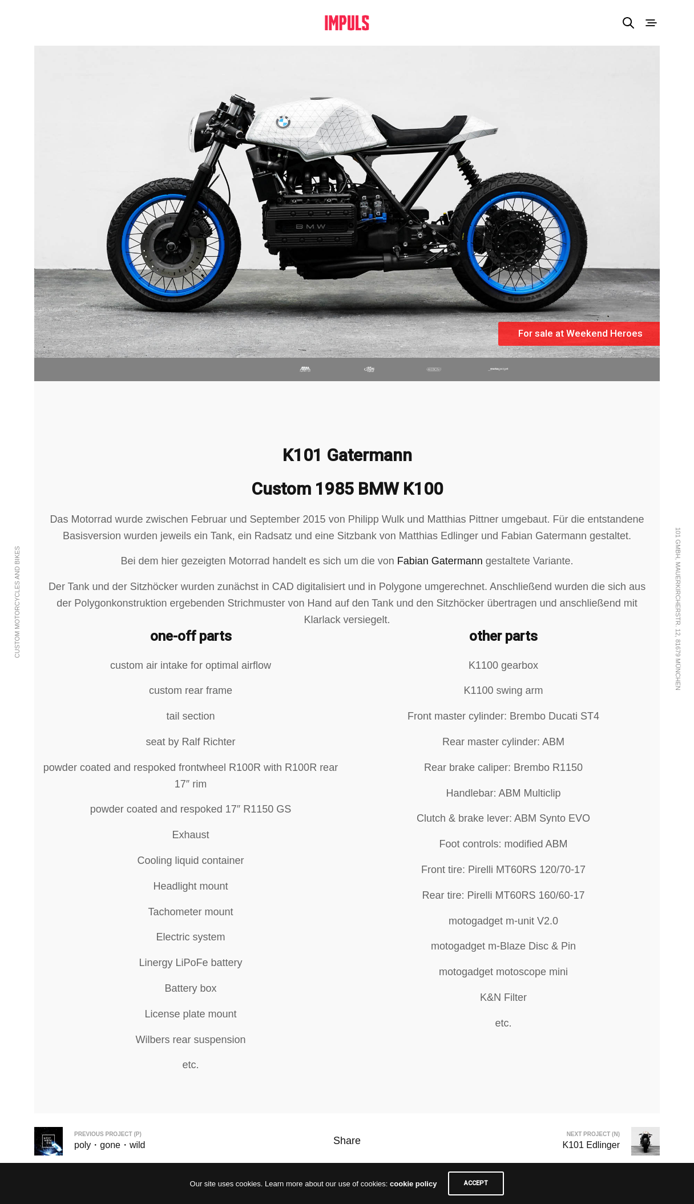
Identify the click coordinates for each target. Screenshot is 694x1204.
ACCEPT (476, 1183)
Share (347, 1140)
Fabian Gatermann (440, 561)
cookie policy (413, 1183)
